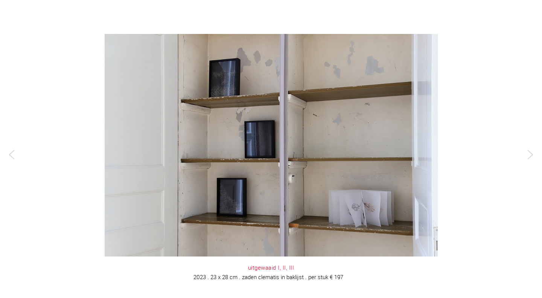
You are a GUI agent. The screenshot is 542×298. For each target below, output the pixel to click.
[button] (12, 155)
